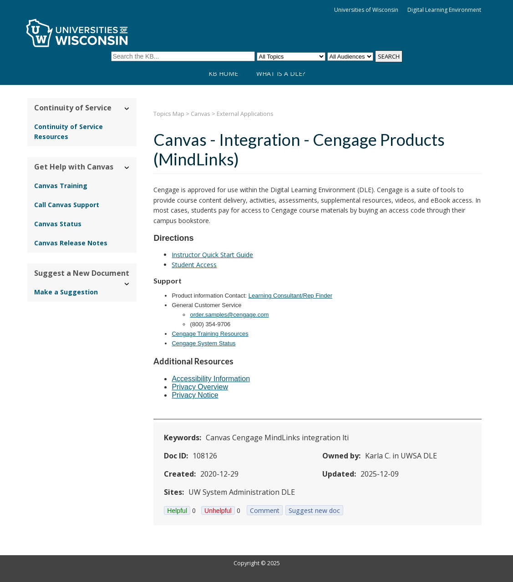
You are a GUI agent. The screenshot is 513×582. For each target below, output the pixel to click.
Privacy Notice (195, 395)
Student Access (194, 264)
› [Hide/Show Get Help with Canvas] (127, 167)
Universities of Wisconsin (366, 10)
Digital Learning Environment (444, 10)
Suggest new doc (314, 510)
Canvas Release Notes (70, 243)
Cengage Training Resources (210, 333)
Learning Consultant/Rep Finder (290, 295)
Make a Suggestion (66, 292)
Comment (264, 510)
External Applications (245, 114)
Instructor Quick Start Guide (212, 254)
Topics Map (168, 114)
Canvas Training (60, 185)
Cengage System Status (203, 343)
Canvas (200, 114)
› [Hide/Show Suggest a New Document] (127, 284)
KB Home (223, 73)
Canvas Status (57, 223)
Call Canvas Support (66, 204)
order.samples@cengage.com (229, 314)
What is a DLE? (280, 73)
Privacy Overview (200, 387)
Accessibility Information (211, 379)
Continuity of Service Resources (68, 131)
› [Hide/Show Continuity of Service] (127, 108)
